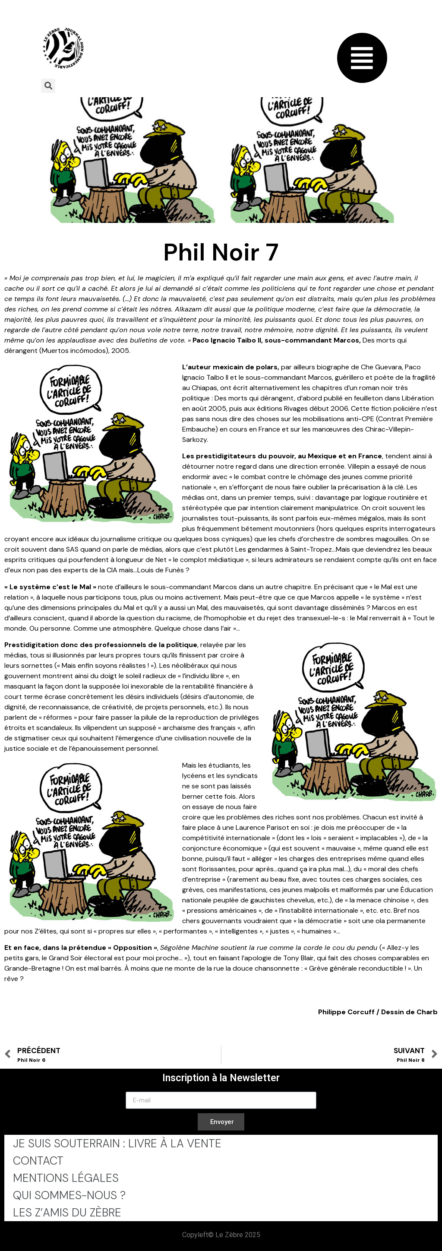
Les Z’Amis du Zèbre (67, 1212)
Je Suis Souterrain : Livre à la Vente (117, 1143)
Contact (38, 1160)
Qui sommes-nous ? (69, 1195)
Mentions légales (66, 1178)
